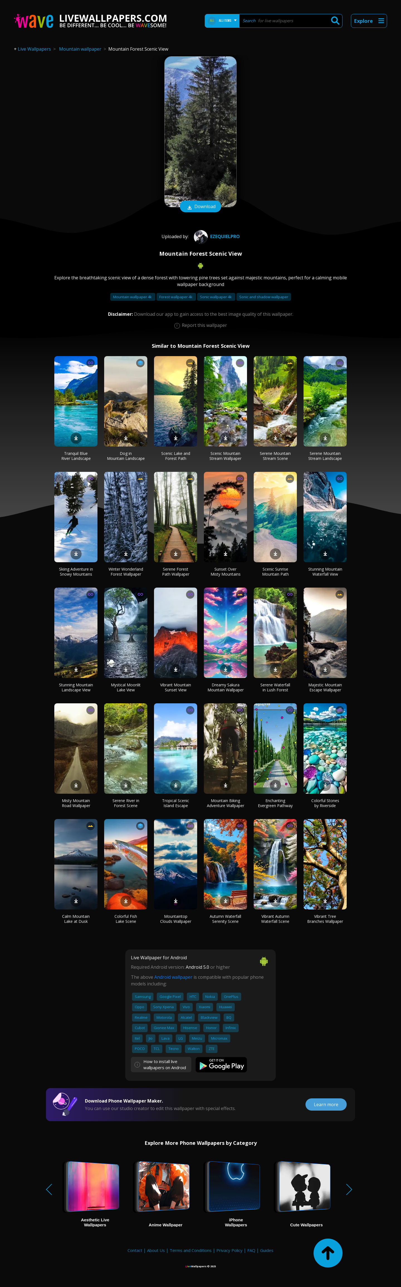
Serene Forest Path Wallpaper (175, 571)
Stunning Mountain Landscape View (76, 687)
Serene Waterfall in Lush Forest (275, 687)
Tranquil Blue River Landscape (76, 456)
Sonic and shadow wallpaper (263, 296)
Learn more (326, 1104)
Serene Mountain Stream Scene (275, 456)
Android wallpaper (173, 977)
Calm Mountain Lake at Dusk (76, 919)
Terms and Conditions (191, 1250)
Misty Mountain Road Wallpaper (76, 803)
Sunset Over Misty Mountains (226, 571)
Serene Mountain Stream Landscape (325, 456)
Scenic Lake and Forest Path (175, 456)
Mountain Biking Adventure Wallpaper (225, 803)
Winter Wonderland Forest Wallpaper (126, 571)
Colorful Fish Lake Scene (125, 919)
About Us (156, 1250)
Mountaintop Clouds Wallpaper (175, 919)
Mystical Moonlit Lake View (126, 687)
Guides (266, 1250)
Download (200, 207)
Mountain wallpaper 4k (133, 296)
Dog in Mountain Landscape (126, 456)
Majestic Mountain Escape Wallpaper (325, 687)
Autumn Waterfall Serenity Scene (225, 919)
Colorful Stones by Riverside (325, 803)
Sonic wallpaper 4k (216, 296)
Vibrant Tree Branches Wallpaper (325, 919)
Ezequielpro (216, 236)
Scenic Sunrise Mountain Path (275, 571)
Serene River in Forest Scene (126, 803)
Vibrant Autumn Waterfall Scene (275, 919)
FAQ (251, 1250)
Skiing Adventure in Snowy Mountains (76, 571)
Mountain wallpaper (80, 49)
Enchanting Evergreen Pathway (275, 803)
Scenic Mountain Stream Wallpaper (225, 456)
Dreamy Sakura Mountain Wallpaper (225, 687)
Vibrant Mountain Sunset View (175, 687)
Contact (135, 1250)
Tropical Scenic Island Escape (175, 803)
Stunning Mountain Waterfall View (325, 571)
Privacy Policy (229, 1250)
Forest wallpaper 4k (176, 296)
